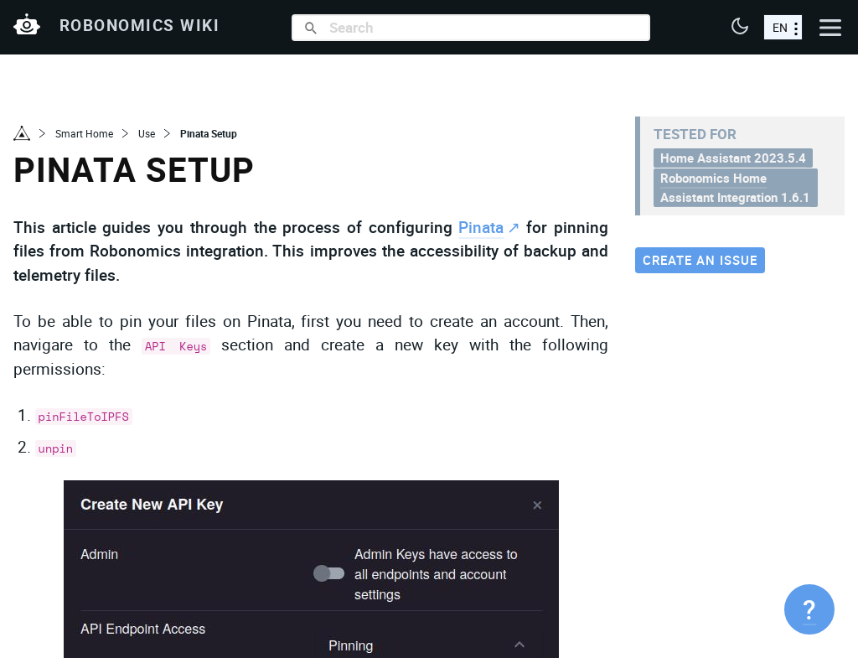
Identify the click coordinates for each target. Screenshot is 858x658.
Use (146, 133)
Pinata (481, 227)
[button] (740, 27)
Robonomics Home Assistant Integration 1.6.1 (735, 187)
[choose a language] (783, 27)
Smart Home (84, 133)
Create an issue (700, 259)
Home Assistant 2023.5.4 (733, 157)
